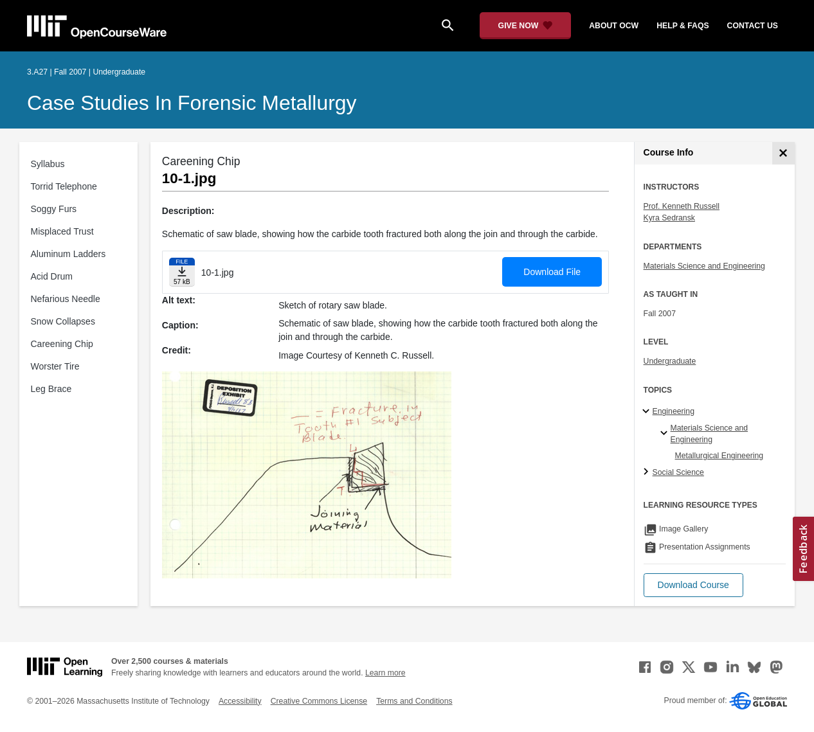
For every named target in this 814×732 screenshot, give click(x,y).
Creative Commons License (319, 701)
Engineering (673, 411)
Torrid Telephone (64, 186)
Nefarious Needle (65, 299)
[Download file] (182, 272)
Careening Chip (62, 344)
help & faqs (682, 25)
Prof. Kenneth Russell (681, 206)
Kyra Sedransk (669, 217)
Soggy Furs (54, 209)
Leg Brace (51, 389)
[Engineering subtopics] (647, 412)
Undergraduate (670, 361)
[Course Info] (783, 153)
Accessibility (240, 701)
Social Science (678, 472)
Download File (552, 272)
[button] (693, 585)
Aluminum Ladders (68, 254)
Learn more (385, 672)
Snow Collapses (63, 321)
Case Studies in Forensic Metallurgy (192, 102)
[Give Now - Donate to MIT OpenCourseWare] (526, 25)
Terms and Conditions (414, 701)
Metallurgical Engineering (719, 455)
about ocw (613, 25)
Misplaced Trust (62, 231)
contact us (752, 25)
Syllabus (48, 164)
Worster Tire (55, 366)
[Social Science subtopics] (647, 472)
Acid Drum (52, 276)
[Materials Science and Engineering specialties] (665, 433)
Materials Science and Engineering (704, 266)
